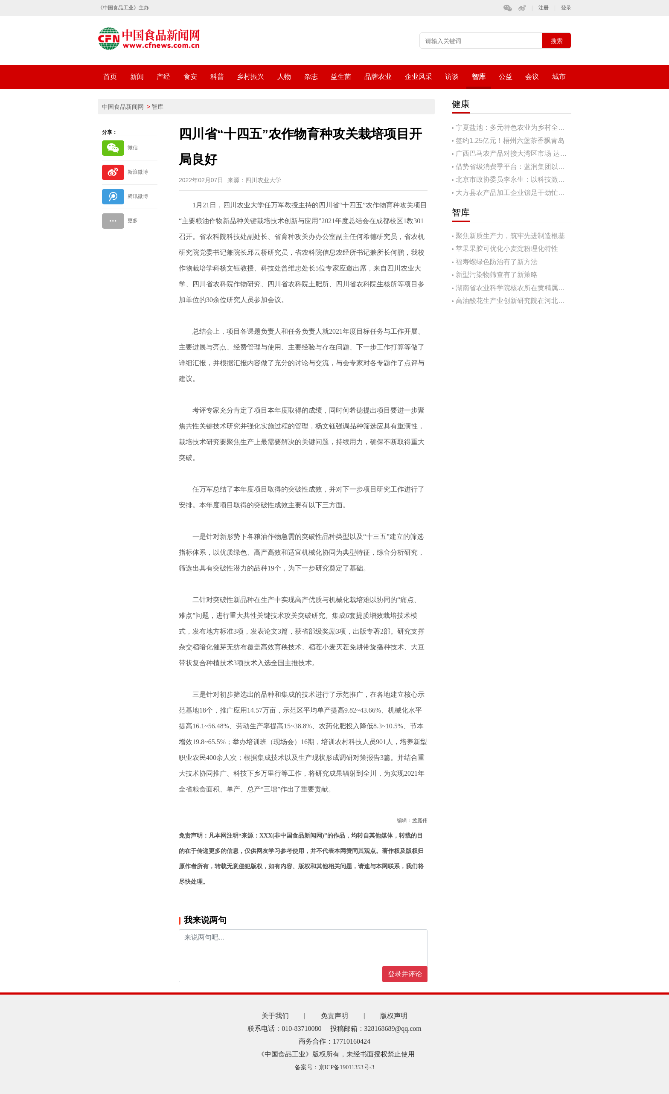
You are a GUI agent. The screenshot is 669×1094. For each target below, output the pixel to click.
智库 (479, 76)
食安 (190, 76)
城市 (559, 76)
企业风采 (418, 76)
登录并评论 (405, 974)
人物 (284, 76)
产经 (163, 76)
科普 (217, 76)
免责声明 (334, 1015)
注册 (543, 8)
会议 (532, 76)
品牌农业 (378, 76)
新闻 (137, 76)
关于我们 (275, 1015)
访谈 (452, 76)
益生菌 (341, 76)
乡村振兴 (250, 76)
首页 (110, 76)
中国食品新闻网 (123, 106)
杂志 (311, 76)
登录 (566, 8)
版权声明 (393, 1015)
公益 (505, 76)
